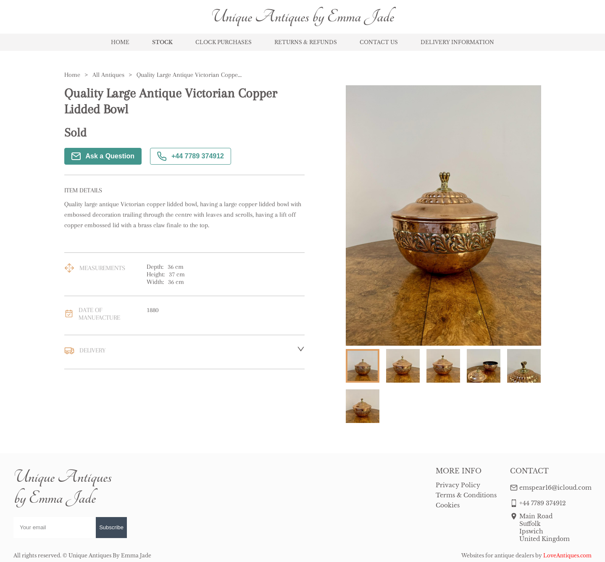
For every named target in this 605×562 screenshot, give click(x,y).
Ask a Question (102, 156)
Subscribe (111, 527)
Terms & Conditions (466, 495)
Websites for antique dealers (497, 555)
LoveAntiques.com (567, 555)
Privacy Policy (458, 485)
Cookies (448, 505)
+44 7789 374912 (190, 156)
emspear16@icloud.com (555, 487)
